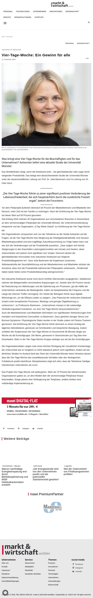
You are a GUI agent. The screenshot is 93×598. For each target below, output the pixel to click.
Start (3, 37)
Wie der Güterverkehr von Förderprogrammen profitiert (76, 471)
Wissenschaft (83, 43)
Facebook (10, 428)
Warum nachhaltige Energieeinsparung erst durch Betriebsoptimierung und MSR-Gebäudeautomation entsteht (15, 477)
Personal (9, 37)
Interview (37, 466)
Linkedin (40, 428)
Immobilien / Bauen (11, 466)
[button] (88, 22)
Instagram (25, 428)
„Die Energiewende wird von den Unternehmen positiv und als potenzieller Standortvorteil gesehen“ (46, 474)
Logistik (68, 466)
